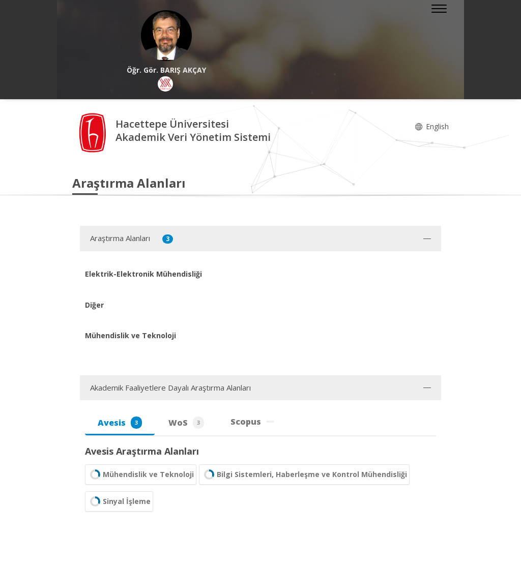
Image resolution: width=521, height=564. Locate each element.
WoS (186, 423)
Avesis (120, 423)
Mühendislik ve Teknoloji (141, 474)
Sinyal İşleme (119, 501)
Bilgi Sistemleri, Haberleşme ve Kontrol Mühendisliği (304, 474)
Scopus (252, 421)
